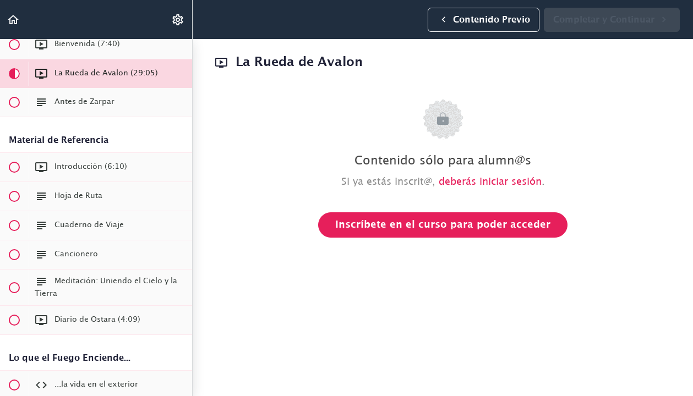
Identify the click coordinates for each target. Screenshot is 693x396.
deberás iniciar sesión (490, 182)
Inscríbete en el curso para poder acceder (442, 225)
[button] (14, 19)
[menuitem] (178, 19)
